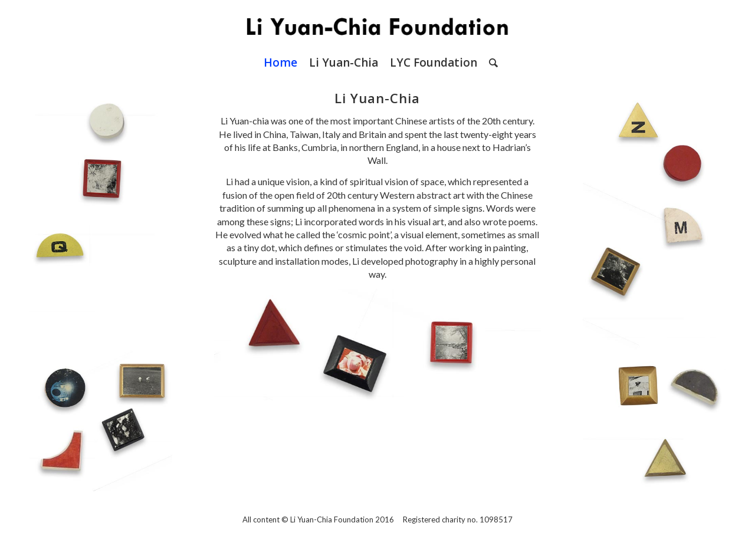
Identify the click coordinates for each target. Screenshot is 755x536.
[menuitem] (280, 62)
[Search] (490, 62)
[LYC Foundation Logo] (377, 23)
